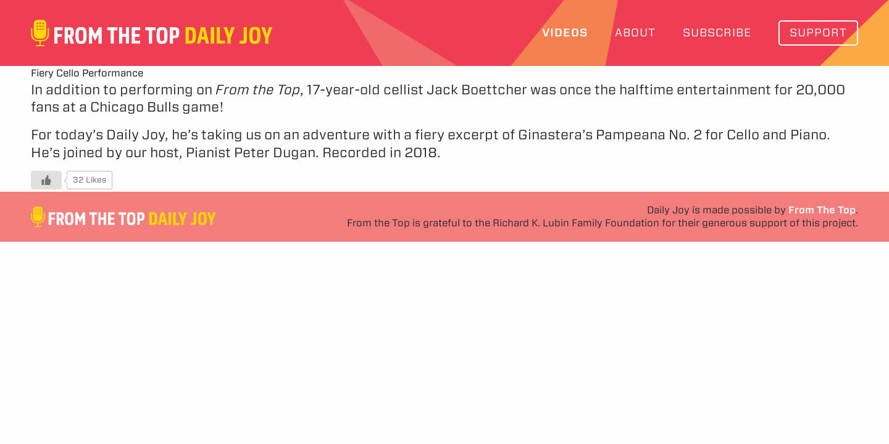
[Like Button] (46, 180)
